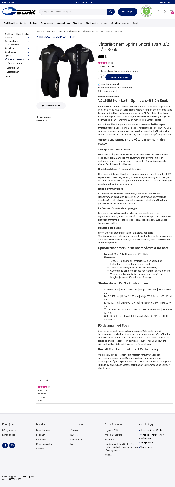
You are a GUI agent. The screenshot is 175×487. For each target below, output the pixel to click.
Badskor (34, 23)
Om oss (74, 430)
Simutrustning (92, 23)
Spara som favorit (51, 105)
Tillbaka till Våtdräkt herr (55, 36)
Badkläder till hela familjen (15, 23)
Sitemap (40, 448)
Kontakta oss (8, 2)
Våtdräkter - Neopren (120, 23)
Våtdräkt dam (13, 68)
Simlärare (109, 439)
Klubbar (108, 455)
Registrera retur (44, 444)
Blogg (73, 444)
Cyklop (104, 23)
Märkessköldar (63, 23)
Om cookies (76, 439)
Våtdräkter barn (14, 63)
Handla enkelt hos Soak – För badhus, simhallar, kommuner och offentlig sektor (121, 447)
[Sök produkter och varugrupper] (111, 12)
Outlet (135, 23)
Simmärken (78, 23)
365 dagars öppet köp (87, 2)
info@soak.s (8, 430)
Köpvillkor (41, 439)
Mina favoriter (43, 430)
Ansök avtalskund (113, 434)
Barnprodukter (47, 23)
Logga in (40, 434)
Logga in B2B (111, 430)
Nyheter (74, 434)
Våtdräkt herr (13, 72)
